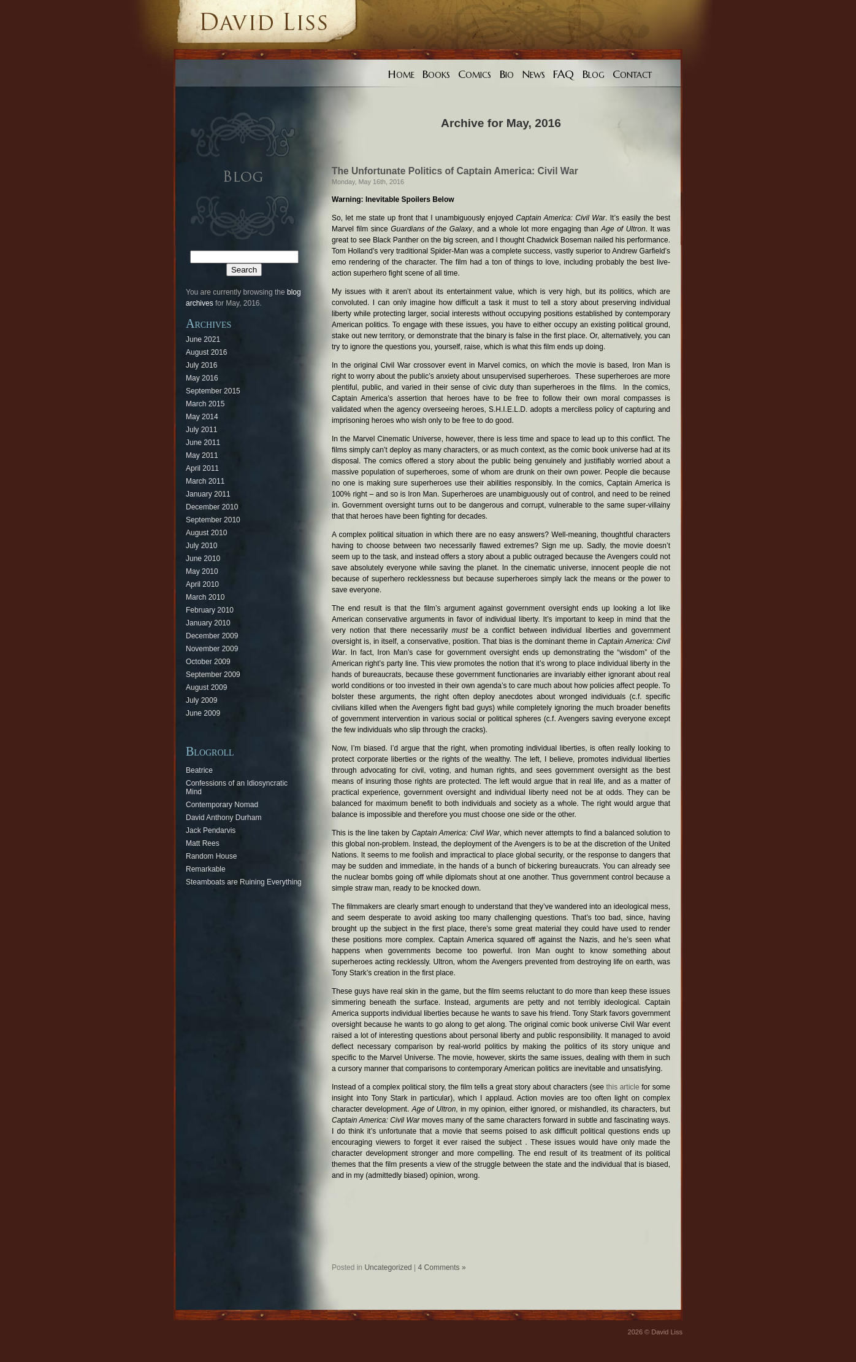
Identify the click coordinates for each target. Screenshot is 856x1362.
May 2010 (202, 571)
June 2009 (203, 713)
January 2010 (208, 623)
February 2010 (210, 610)
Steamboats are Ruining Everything (244, 882)
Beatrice (199, 770)
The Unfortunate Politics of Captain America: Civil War (455, 171)
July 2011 (201, 429)
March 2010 (205, 597)
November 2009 (212, 648)
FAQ (563, 74)
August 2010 (206, 532)
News (533, 74)
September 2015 (213, 391)
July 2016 (201, 365)
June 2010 (203, 558)
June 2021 (203, 339)
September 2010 (213, 520)
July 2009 (201, 700)
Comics (474, 74)
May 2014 (202, 416)
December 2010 (212, 507)
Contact (632, 74)
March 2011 (205, 481)
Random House (211, 856)
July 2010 (201, 545)
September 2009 (213, 674)
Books (436, 74)
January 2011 (208, 494)
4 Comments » (442, 1267)
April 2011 (202, 468)
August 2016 (206, 352)
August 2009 (206, 687)
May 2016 (202, 378)
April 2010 (202, 584)
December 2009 (212, 636)
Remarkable (206, 869)
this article (623, 1087)
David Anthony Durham (223, 817)
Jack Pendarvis (210, 830)
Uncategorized (387, 1267)
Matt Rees (203, 843)
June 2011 (203, 442)
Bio (507, 74)
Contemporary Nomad (222, 804)
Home (401, 74)
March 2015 (205, 404)
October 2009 (208, 661)
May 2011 (202, 455)
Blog (594, 74)
